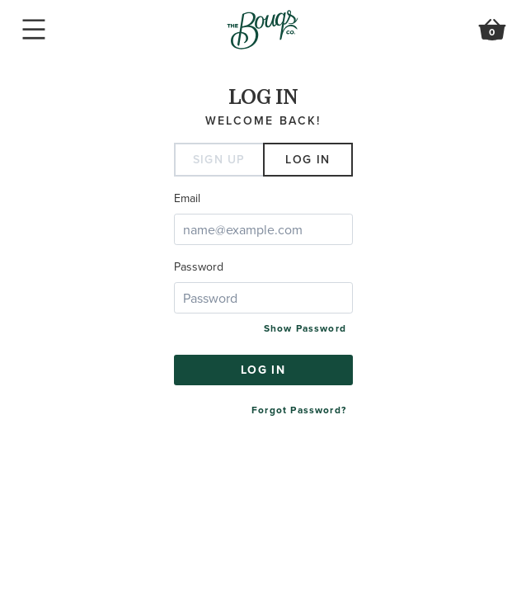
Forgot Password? (298, 410)
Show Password (305, 328)
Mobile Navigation (34, 30)
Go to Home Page (263, 30)
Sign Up (219, 159)
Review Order (492, 33)
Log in (307, 159)
